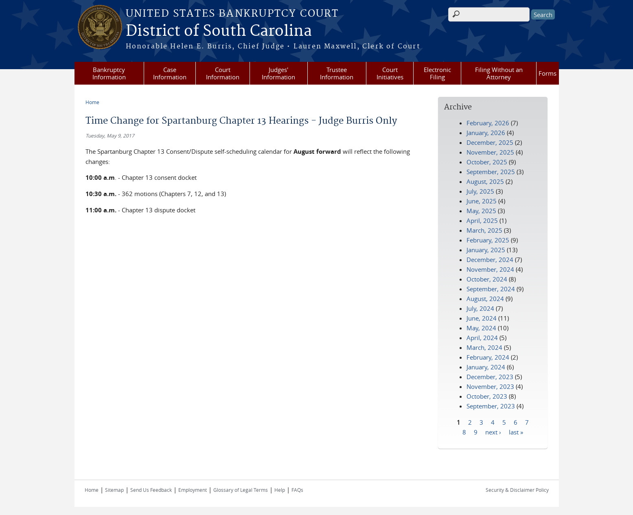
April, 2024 (482, 338)
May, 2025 (481, 211)
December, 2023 (490, 377)
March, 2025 (484, 230)
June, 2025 (482, 201)
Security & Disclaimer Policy (517, 490)
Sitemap (114, 490)
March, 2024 (484, 347)
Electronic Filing (437, 73)
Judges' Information (278, 73)
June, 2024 (482, 318)
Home (92, 102)
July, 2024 (480, 308)
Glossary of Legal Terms (240, 490)
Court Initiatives (390, 73)
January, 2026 (486, 133)
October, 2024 (487, 279)
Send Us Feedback (151, 490)
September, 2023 (491, 406)
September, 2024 (491, 289)
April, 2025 (482, 220)
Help (279, 490)
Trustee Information (336, 73)
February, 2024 (488, 357)
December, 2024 (490, 259)
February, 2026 (488, 123)
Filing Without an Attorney (499, 73)
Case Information (169, 73)
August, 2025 (485, 181)
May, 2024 (481, 328)
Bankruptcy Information (109, 73)
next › (493, 432)
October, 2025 (487, 162)
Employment (192, 490)
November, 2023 (490, 386)
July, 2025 (480, 191)
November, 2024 (490, 269)
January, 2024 (486, 367)
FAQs (297, 490)
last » (516, 432)
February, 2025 (488, 240)
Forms (547, 73)
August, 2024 (485, 299)
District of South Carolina (219, 31)
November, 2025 (490, 152)
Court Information (222, 73)
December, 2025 (490, 142)
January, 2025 (486, 250)
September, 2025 (491, 172)
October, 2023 (487, 396)
